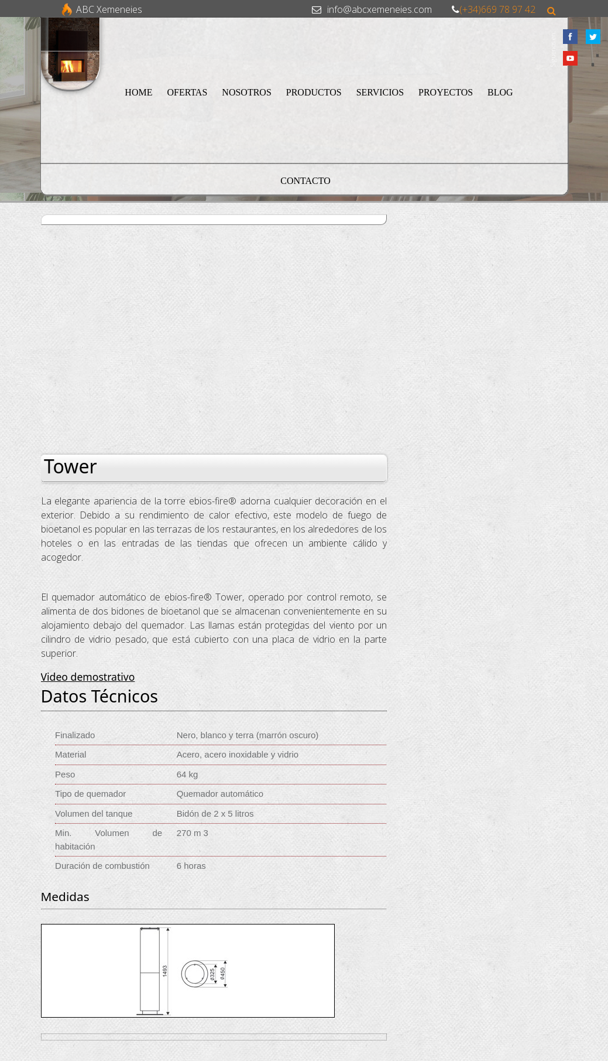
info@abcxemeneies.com (379, 9)
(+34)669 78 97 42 (497, 9)
